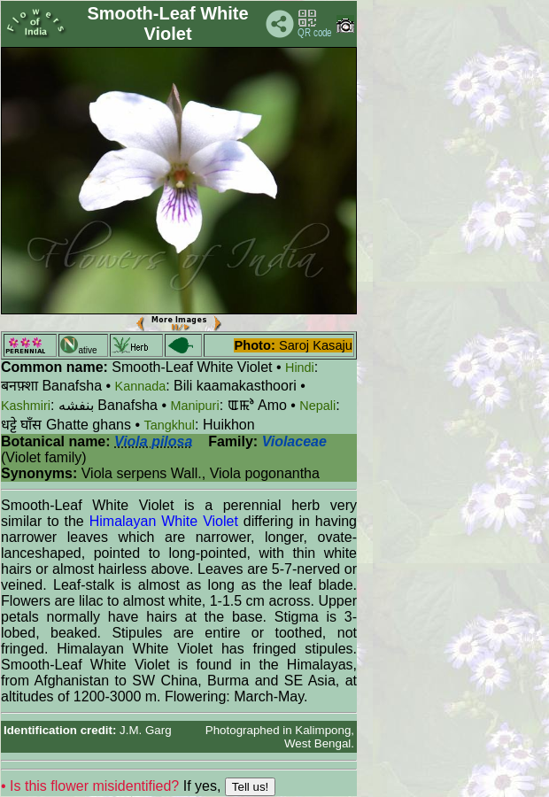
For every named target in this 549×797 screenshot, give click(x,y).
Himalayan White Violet (163, 521)
